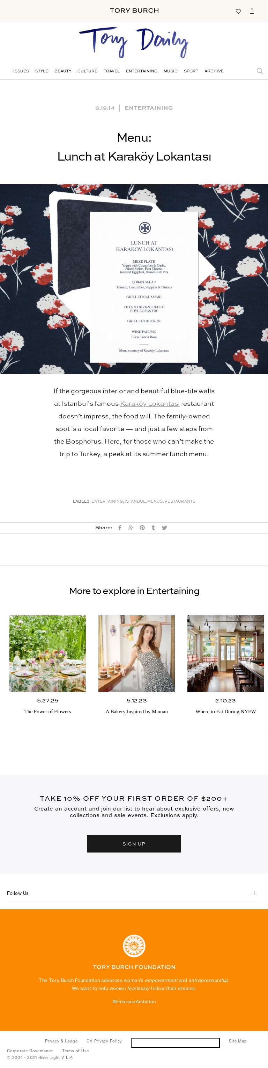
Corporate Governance (30, 1050)
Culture (87, 71)
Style (41, 71)
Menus (155, 502)
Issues (21, 71)
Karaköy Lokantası (150, 404)
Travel (112, 71)
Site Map (238, 1041)
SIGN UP (134, 844)
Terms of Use (75, 1050)
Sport (191, 71)
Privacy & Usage (61, 1041)
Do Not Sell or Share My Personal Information (175, 1043)
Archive (214, 71)
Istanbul (135, 502)
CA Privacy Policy (104, 1041)
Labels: (82, 502)
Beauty (62, 71)
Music (171, 71)
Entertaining (141, 71)
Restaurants (179, 502)
